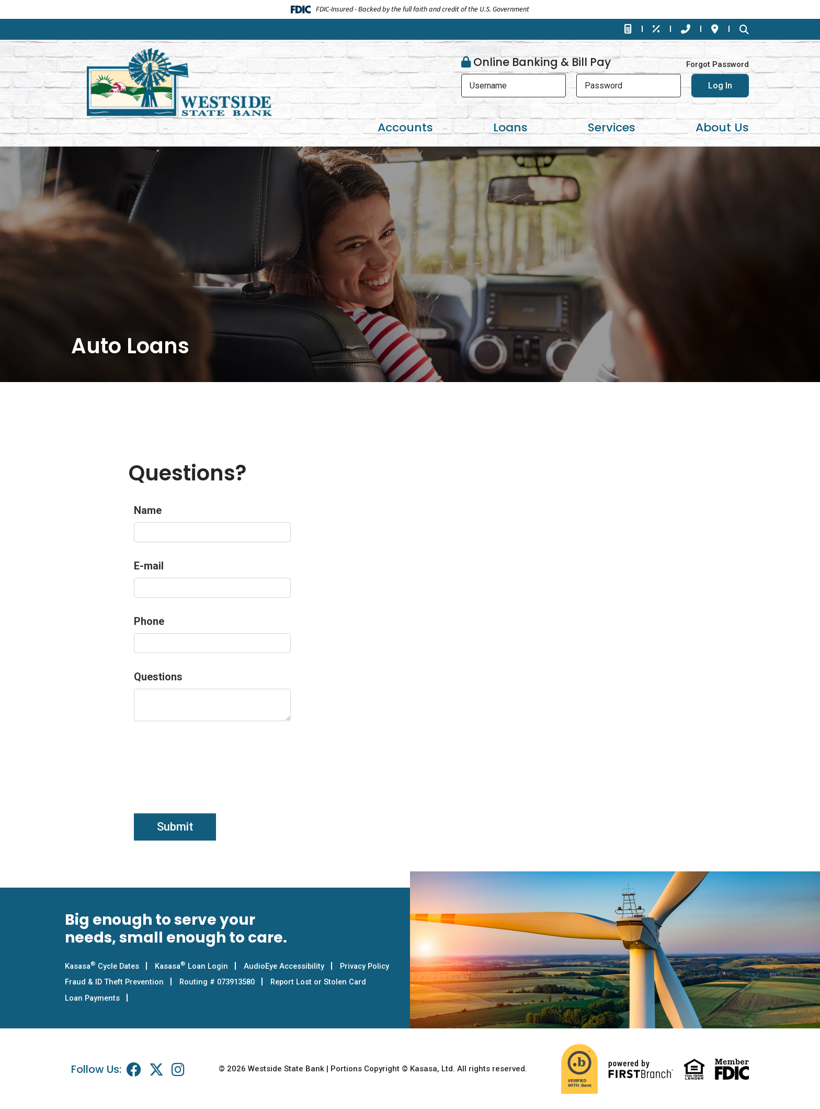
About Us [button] (722, 127)
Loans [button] (510, 127)
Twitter (156, 1068)
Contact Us (685, 28)
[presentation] (213, 761)
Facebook (134, 1068)
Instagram (178, 1068)
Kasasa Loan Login (196, 966)
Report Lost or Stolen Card (114, 997)
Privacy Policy (91, 982)
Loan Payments (207, 997)
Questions (158, 676)
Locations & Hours (715, 28)
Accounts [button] (405, 127)
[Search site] (744, 29)
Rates (656, 28)
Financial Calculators (628, 28)
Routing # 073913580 (291, 982)
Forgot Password (717, 64)
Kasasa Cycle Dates (104, 966)
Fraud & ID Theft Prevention (183, 982)
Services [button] (611, 127)
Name (148, 510)
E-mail (149, 565)
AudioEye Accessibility (291, 966)
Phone (149, 621)
